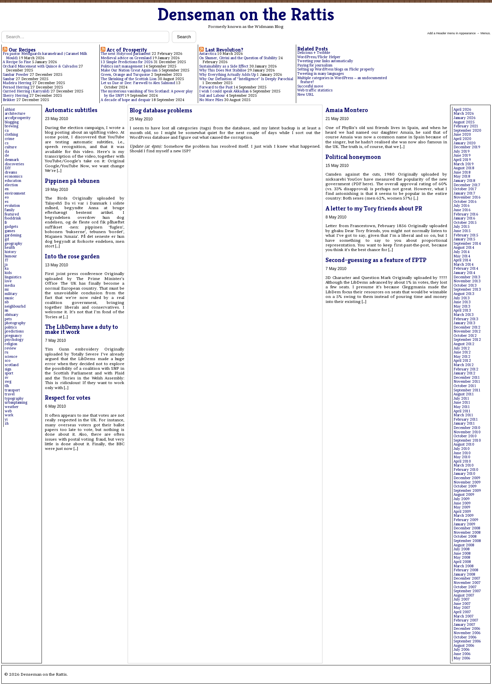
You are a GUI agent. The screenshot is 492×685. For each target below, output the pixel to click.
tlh (7, 386)
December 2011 (466, 377)
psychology (14, 340)
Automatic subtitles (71, 110)
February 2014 (465, 268)
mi (7, 289)
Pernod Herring (16, 87)
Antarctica (207, 54)
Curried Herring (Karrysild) (26, 91)
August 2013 (463, 294)
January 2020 (464, 143)
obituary (11, 315)
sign (8, 369)
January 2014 (464, 273)
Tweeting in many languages (320, 73)
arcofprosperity (18, 118)
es (6, 202)
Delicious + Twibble (313, 53)
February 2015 (465, 235)
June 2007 (462, 604)
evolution (12, 206)
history (10, 252)
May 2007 (461, 608)
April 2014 (462, 260)
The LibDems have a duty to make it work (81, 329)
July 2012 (461, 348)
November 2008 (466, 532)
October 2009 (464, 486)
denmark (12, 160)
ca (7, 130)
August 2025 (463, 122)
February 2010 (465, 470)
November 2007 (467, 583)
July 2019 (461, 151)
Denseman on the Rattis (245, 14)
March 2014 (463, 264)
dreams (11, 172)
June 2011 (461, 402)
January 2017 (464, 193)
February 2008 (465, 570)
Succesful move (310, 86)
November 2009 (466, 482)
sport (9, 373)
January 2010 (464, 474)
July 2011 (461, 398)
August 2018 (463, 168)
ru (6, 352)
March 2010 (463, 465)
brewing (11, 126)
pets (8, 319)
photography (15, 323)
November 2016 (466, 197)
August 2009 (463, 494)
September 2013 (467, 289)
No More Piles (211, 100)
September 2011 (467, 390)
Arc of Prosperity (127, 49)
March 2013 (463, 315)
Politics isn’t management (122, 66)
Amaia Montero (346, 110)
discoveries (14, 164)
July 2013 (461, 298)
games (10, 231)
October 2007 (465, 587)
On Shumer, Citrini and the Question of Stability (238, 58)
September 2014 (467, 243)
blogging (12, 122)
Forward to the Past (216, 87)
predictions (14, 331)
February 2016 (465, 214)
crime (9, 139)
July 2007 (461, 599)
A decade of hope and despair (126, 100)
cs (6, 143)
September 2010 (467, 440)
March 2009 (463, 515)
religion (11, 344)
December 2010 (466, 428)
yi (6, 419)
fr (6, 222)
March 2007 (463, 616)
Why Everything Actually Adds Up (227, 74)
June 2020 (462, 134)
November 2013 (467, 281)
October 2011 (464, 386)
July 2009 (461, 499)
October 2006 (464, 637)
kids (8, 273)
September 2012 (467, 340)
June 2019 (461, 155)
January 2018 (464, 181)
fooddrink (13, 218)
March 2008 (463, 566)
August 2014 (463, 247)
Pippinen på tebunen (72, 181)
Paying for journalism (314, 65)
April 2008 (462, 562)
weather (12, 407)
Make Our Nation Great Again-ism (129, 70)
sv (6, 377)
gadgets (11, 226)
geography (13, 243)
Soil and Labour (212, 95)
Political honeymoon (353, 157)
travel (10, 394)
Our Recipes (22, 49)
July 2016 (461, 206)
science (11, 356)
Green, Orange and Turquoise (125, 74)
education (13, 181)
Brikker (9, 100)
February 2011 (465, 419)
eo (7, 197)
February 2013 (465, 319)
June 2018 (461, 172)
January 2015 (464, 239)
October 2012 (465, 336)
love (8, 281)
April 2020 (462, 139)
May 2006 (461, 658)
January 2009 (464, 524)
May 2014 (461, 256)
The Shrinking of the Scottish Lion (129, 79)
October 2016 (464, 202)
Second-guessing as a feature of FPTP (376, 260)
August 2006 (463, 645)
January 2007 (464, 624)
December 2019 (466, 147)
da (7, 151)
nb (7, 302)
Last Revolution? (224, 49)
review (10, 348)
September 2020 (467, 130)
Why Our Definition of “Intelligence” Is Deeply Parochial (246, 79)
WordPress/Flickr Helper (318, 57)
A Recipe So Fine (17, 62)
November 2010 (466, 432)
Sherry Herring (15, 95)
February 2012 (465, 369)
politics (11, 327)
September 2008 (467, 541)
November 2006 (466, 633)
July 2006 (461, 649)
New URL (305, 94)
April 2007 (462, 612)
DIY (8, 168)
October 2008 (464, 536)
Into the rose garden (72, 256)
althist (10, 109)
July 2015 (461, 226)
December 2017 (466, 185)
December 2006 (466, 628)
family (10, 210)
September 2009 (467, 490)
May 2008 (461, 557)
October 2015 (464, 222)
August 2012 (463, 344)
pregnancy (13, 336)
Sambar (9, 79)
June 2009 (461, 503)
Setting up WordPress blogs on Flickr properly (335, 69)
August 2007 (463, 595)
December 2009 (466, 478)
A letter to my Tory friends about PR (373, 208)
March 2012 (463, 365)
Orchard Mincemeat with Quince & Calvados (40, 66)
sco (7, 360)
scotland (12, 365)
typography (14, 398)
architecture (15, 113)
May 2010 (461, 457)
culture (11, 147)
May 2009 (461, 507)
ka (7, 268)
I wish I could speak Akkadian (224, 91)
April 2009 (462, 511)
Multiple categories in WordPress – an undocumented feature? (342, 80)
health (10, 247)
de (7, 155)
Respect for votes (67, 397)
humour (11, 256)
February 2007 (465, 620)
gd (7, 239)
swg (8, 381)
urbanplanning (16, 402)
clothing (11, 134)
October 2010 (464, 436)
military (11, 294)
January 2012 (464, 373)
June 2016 (461, 210)
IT (6, 260)
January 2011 (464, 423)
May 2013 (461, 306)
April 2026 (462, 109)
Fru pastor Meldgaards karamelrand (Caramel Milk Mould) (45, 56)
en (7, 189)
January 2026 (464, 118)
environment (15, 193)
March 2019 (463, 164)
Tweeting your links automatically (325, 61)
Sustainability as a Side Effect (223, 66)
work (9, 415)
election (11, 185)
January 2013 (464, 323)
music (9, 298)
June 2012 (462, 352)
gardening (13, 235)
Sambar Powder (16, 74)
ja (6, 264)
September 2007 (467, 591)
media (10, 285)
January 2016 (464, 218)
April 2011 (462, 411)
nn (6, 310)
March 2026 (463, 113)
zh (7, 423)
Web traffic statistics (314, 90)
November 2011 (466, 381)
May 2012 (461, 356)
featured (12, 214)
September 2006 (467, 641)
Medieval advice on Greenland (126, 58)
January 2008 (464, 574)
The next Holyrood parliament (126, 54)
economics (13, 176)
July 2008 (461, 549)
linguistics (13, 277)
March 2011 (463, 415)
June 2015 (461, 231)
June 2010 (461, 453)
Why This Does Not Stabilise (222, 70)
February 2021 (465, 126)
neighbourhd (15, 306)
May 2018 (461, 176)
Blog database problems (161, 110)
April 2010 (462, 461)
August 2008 (463, 545)
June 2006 (461, 654)
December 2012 (466, 327)
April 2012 (462, 360)
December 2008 (466, 528)
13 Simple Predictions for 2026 (127, 62)
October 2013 (465, 285)
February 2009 (465, 520)
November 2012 (467, 331)
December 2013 (466, 277)
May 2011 (461, 407)
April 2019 (462, 160)
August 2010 (463, 444)
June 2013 (462, 302)
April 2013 (462, 310)
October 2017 (465, 189)
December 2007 (466, 578)
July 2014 (461, 252)
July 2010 (461, 449)
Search (184, 36)
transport (12, 390)
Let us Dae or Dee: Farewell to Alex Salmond (138, 83)
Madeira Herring (17, 83)
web (8, 411)
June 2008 (461, 553)
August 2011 (463, 394)
